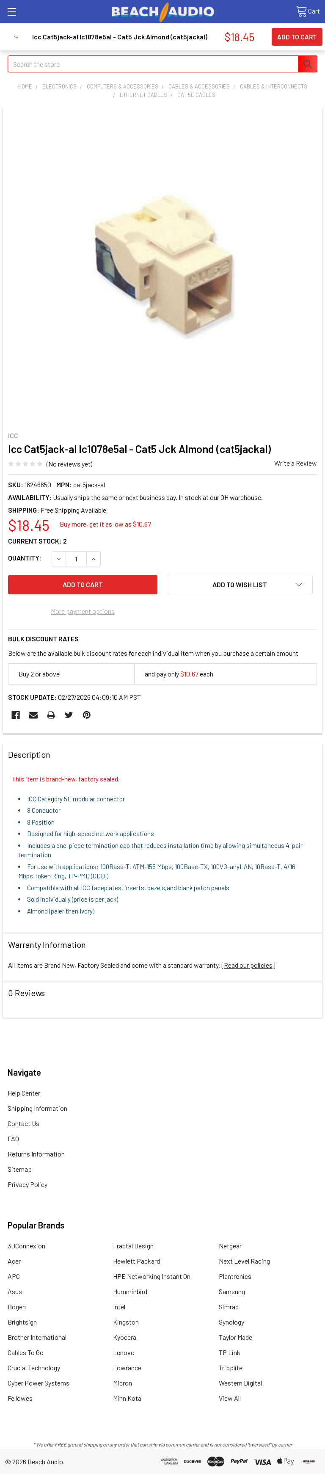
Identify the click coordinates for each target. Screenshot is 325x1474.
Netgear (230, 1246)
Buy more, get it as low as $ (105, 524)
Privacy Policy (27, 1184)
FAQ (13, 1138)
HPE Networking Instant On (151, 1276)
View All (230, 1398)
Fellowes (20, 1398)
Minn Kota (127, 1398)
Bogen (17, 1307)
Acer (14, 1261)
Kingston (126, 1322)
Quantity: (24, 558)
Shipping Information (37, 1108)
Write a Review (295, 463)
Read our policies (248, 965)
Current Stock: (37, 541)
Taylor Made (235, 1337)
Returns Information (36, 1154)
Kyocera (124, 1337)
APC (14, 1276)
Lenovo (124, 1352)
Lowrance (127, 1368)
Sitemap (20, 1169)
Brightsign (22, 1322)
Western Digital (240, 1383)
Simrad (229, 1307)
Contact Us (23, 1123)
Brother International (37, 1337)
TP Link (229, 1352)
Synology (231, 1322)
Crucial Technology (34, 1368)
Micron (122, 1383)
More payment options (83, 611)
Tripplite (230, 1368)
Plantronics (235, 1276)
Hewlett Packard (136, 1261)
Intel (119, 1307)
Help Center (24, 1093)
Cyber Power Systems (38, 1383)
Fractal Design (133, 1246)
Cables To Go (26, 1352)
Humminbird (130, 1291)
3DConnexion (26, 1246)
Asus (15, 1291)
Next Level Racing (244, 1261)
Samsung (232, 1291)
